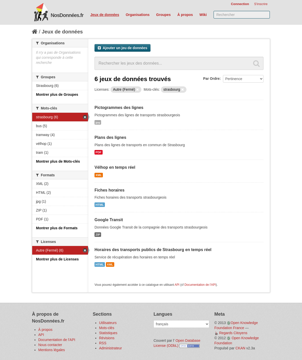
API (177, 285)
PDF (99, 152)
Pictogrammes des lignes (119, 107)
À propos (185, 15)
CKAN (240, 348)
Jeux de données (104, 15)
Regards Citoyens (233, 333)
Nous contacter (50, 345)
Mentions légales (51, 350)
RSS (102, 343)
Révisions (107, 338)
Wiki (203, 15)
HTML (100, 204)
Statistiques (108, 333)
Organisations (137, 15)
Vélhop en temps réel (115, 167)
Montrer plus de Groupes (57, 94)
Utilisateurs (108, 323)
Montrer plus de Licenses (57, 259)
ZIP (98, 234)
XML (99, 175)
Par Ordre (211, 79)
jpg (98, 122)
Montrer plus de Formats (57, 228)
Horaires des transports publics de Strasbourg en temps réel (153, 250)
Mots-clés (106, 328)
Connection (240, 4)
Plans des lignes (110, 137)
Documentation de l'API (200, 285)
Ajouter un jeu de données (122, 48)
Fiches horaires (109, 190)
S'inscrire (261, 4)
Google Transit (109, 220)
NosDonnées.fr (67, 15)
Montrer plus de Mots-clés (58, 161)
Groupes (163, 15)
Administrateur (110, 348)
